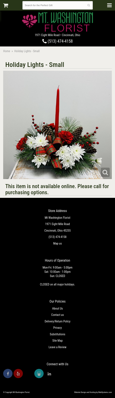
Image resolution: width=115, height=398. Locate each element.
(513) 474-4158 (57, 41)
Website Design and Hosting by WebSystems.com (93, 392)
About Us (57, 308)
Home (6, 51)
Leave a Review (57, 347)
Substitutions (57, 334)
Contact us (57, 314)
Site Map (57, 340)
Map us (57, 243)
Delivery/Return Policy (57, 321)
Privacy (57, 327)
